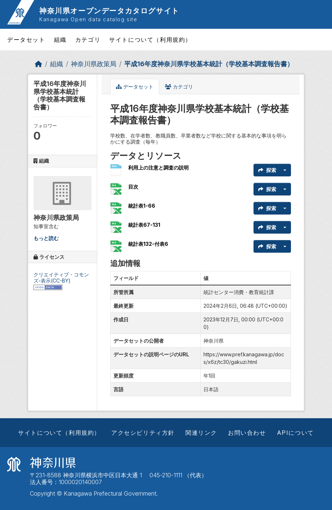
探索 (267, 170)
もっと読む (46, 238)
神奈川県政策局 (93, 64)
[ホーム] (38, 64)
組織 (60, 39)
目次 (133, 187)
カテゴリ (87, 39)
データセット (26, 39)
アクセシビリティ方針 (143, 432)
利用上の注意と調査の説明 (158, 167)
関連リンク (201, 432)
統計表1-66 (141, 206)
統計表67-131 (144, 225)
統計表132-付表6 (148, 244)
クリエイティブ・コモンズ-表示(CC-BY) (61, 277)
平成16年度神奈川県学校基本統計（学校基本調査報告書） (208, 64)
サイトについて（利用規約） (150, 39)
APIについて (295, 432)
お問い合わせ (247, 432)
